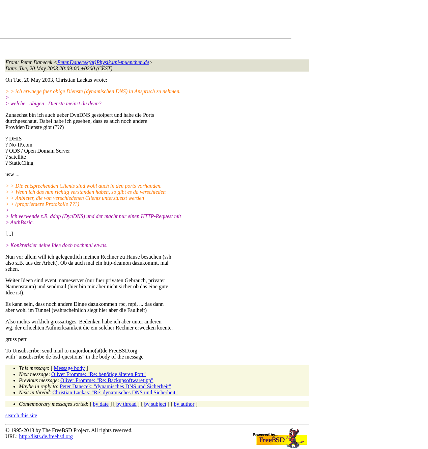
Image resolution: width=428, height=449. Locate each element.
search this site (21, 415)
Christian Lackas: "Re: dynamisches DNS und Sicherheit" (114, 392)
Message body (69, 368)
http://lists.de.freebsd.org (46, 436)
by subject (155, 404)
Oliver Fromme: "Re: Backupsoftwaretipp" (106, 380)
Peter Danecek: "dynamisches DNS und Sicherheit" (115, 386)
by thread (126, 404)
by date (101, 404)
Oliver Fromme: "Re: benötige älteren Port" (98, 374)
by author (184, 404)
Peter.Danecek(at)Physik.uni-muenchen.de (103, 62)
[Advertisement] (128, 20)
